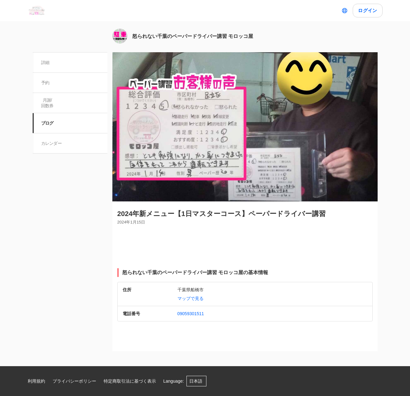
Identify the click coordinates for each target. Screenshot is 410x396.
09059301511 (190, 313)
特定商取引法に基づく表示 (130, 381)
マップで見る (190, 298)
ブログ (47, 123)
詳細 (45, 62)
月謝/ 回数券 (47, 103)
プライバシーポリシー (74, 381)
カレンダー (51, 143)
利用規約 (36, 381)
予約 (45, 82)
